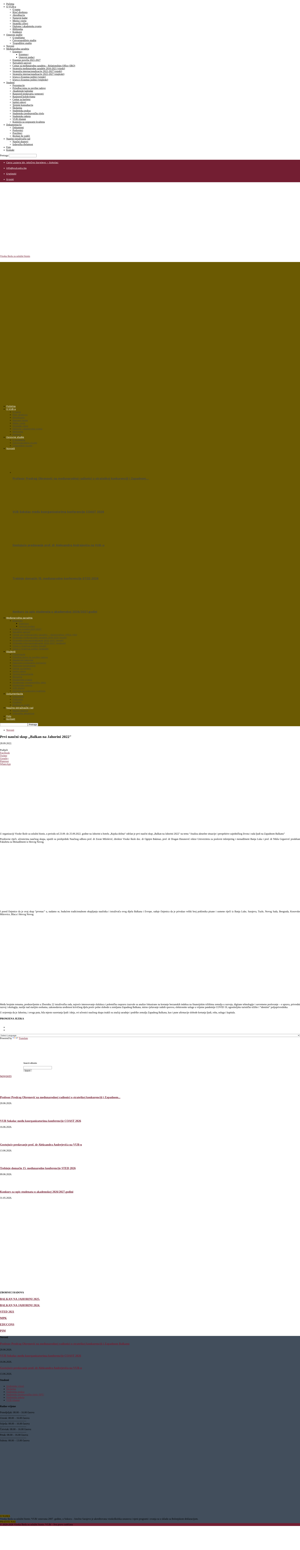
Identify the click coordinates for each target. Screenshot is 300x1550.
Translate (20, 1038)
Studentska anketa (21, 116)
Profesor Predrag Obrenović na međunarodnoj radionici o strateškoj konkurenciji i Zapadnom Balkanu (65, 1343)
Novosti (10, 46)
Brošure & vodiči (21, 136)
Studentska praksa (21, 110)
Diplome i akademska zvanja (26, 26)
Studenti (10, 82)
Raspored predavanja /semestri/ (28, 93)
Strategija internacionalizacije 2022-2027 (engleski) (38, 74)
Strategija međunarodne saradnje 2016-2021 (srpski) (38, 68)
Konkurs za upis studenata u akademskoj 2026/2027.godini (54, 611)
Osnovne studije (14, 34)
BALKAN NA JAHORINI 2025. (20, 1299)
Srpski (10, 179)
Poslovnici (17, 130)
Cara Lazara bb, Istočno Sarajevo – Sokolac (32, 162)
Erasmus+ (17, 51)
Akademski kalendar (22, 91)
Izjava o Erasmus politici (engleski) (30, 79)
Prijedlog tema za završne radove (29, 88)
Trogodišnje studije (22, 43)
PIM (3, 1330)
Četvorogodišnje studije (24, 40)
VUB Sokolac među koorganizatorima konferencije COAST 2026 (58, 512)
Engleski (11, 173)
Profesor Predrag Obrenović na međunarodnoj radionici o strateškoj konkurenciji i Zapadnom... (60, 1097)
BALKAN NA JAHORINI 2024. (20, 1305)
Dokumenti (18, 127)
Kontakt (10, 150)
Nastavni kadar (20, 18)
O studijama (18, 37)
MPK (3, 1318)
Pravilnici (17, 133)
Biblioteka (17, 29)
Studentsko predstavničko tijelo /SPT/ (25, 1394)
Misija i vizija (19, 20)
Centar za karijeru (21, 99)
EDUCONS (7, 1324)
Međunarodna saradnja (17, 48)
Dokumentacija (14, 124)
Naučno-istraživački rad (18, 138)
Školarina (17, 107)
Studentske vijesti (15, 1386)
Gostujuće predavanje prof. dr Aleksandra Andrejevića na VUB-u (58, 545)
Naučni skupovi (20, 141)
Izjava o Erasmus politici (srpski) (29, 77)
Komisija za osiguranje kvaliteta (28, 122)
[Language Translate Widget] (150, 1035)
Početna (10, 3)
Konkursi (17, 32)
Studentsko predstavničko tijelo (28, 113)
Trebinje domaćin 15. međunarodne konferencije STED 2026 (55, 578)
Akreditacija (18, 15)
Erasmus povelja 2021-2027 (26, 60)
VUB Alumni (19, 119)
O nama (16, 9)
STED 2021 (7, 1311)
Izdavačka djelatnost (22, 144)
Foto (8, 147)
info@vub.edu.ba (16, 168)
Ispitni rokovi (19, 102)
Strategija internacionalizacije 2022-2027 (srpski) (37, 71)
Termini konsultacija (22, 105)
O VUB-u (11, 6)
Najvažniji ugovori (21, 63)
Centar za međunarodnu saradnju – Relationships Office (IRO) (43, 65)
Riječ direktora (20, 12)
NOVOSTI (5, 1076)
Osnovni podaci (27, 57)
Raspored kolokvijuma (23, 96)
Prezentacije (18, 85)
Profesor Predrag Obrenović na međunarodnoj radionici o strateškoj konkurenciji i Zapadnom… (80, 478)
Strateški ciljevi (20, 23)
